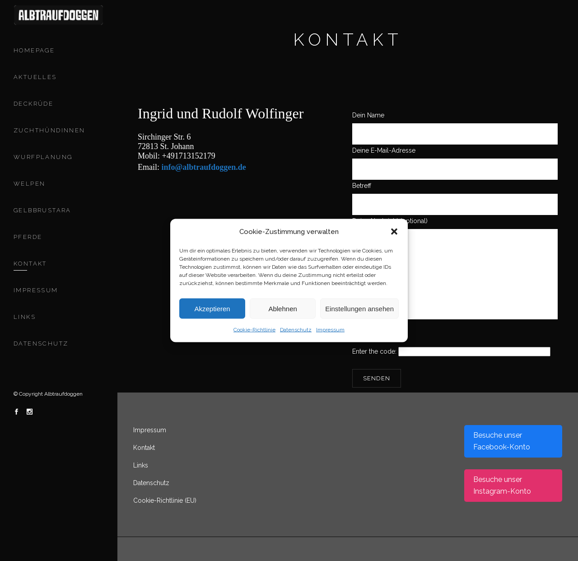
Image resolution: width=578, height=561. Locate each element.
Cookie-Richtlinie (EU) (164, 500)
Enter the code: (451, 351)
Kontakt (144, 447)
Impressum (330, 330)
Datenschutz (296, 330)
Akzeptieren (212, 308)
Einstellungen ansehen (359, 308)
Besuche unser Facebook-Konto (501, 441)
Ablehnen (282, 308)
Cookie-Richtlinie (254, 330)
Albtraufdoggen (63, 394)
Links (140, 465)
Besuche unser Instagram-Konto (502, 485)
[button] (394, 231)
